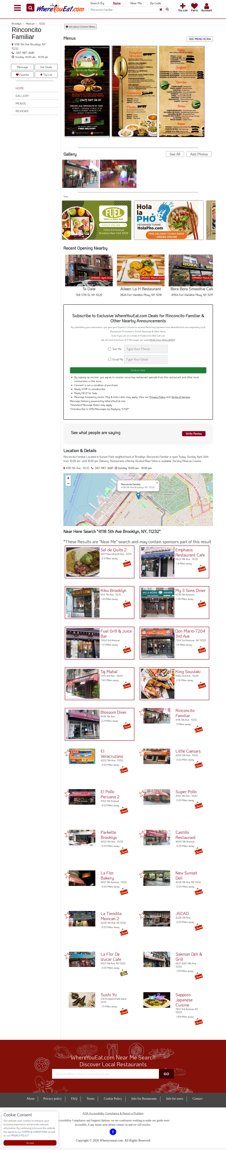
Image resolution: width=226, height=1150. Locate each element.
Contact (198, 1101)
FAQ (74, 1101)
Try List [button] (46, 74)
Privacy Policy (157, 399)
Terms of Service (180, 399)
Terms (90, 1101)
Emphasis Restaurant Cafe (188, 553)
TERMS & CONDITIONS (34, 1131)
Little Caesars (188, 753)
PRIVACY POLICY (19, 1135)
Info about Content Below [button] (80, 26)
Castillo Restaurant (186, 837)
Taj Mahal (107, 673)
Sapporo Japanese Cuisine (184, 1002)
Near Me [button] (136, 3)
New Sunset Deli (186, 877)
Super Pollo (186, 794)
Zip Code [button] (155, 3)
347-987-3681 (24, 53)
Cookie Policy (113, 1101)
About (30, 1101)
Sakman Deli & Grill (189, 959)
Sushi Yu (109, 997)
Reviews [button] (22, 111)
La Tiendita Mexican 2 (111, 918)
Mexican (31, 23)
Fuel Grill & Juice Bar (114, 635)
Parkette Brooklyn (109, 837)
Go (166, 1076)
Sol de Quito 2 (112, 551)
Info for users (174, 1101)
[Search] (128, 9)
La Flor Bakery (107, 877)
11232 (42, 23)
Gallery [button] (22, 96)
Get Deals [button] (46, 67)
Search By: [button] (97, 3)
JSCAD (182, 916)
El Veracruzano (112, 756)
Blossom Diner (112, 713)
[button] (30, 7)
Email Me (116, 359)
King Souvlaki (186, 673)
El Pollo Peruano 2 (110, 796)
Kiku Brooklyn (112, 591)
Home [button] (20, 88)
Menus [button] (21, 103)
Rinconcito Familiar (185, 715)
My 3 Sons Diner (189, 591)
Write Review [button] (192, 435)
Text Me (116, 349)
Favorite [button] (22, 74)
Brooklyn (18, 23)
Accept (30, 1143)
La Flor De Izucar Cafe (111, 959)
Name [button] (117, 3)
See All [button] (175, 154)
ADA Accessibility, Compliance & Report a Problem (113, 1116)
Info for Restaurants (144, 1101)
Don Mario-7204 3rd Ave (189, 635)
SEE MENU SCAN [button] (200, 39)
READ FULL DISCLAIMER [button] (162, 339)
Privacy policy (52, 1101)
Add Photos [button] (199, 154)
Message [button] (22, 67)
